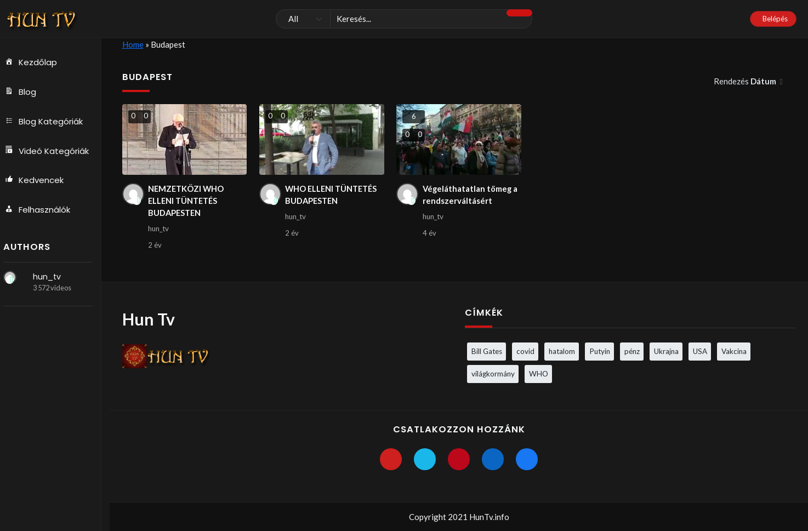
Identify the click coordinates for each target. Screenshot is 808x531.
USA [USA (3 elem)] (700, 351)
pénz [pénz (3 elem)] (632, 351)
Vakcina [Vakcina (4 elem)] (734, 351)
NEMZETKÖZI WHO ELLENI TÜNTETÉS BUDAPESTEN (187, 201)
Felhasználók (41, 210)
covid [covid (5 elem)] (525, 351)
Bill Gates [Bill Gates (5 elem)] (486, 351)
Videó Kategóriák (51, 151)
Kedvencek (38, 181)
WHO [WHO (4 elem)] (538, 373)
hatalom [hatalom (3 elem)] (562, 351)
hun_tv (52, 277)
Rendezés (746, 81)
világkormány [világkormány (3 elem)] (493, 373)
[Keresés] (404, 19)
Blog (24, 92)
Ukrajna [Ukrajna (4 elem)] (666, 351)
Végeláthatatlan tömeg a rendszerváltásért (471, 195)
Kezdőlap (35, 62)
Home (133, 44)
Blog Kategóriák (48, 122)
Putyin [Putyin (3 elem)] (599, 351)
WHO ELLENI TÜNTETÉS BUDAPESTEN (333, 195)
